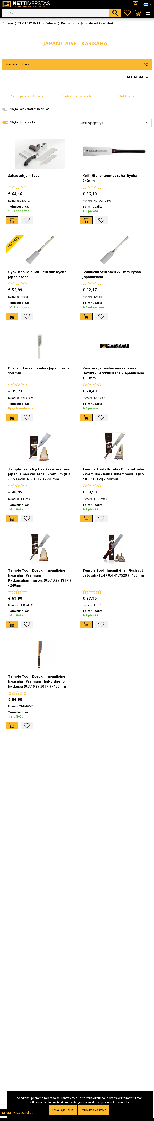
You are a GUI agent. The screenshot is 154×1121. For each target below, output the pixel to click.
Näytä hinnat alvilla (22, 122)
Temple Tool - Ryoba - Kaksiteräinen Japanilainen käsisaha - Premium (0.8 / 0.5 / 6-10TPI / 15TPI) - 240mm (39, 474)
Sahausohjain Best (23, 175)
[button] (77, 77)
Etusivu (7, 23)
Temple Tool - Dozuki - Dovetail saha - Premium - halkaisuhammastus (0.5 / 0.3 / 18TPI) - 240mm (113, 474)
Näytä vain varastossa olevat (29, 109)
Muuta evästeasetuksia (17, 1113)
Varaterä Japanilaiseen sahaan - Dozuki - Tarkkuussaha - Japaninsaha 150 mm (113, 373)
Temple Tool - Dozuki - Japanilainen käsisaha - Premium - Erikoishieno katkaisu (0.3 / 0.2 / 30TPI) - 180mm (37, 681)
